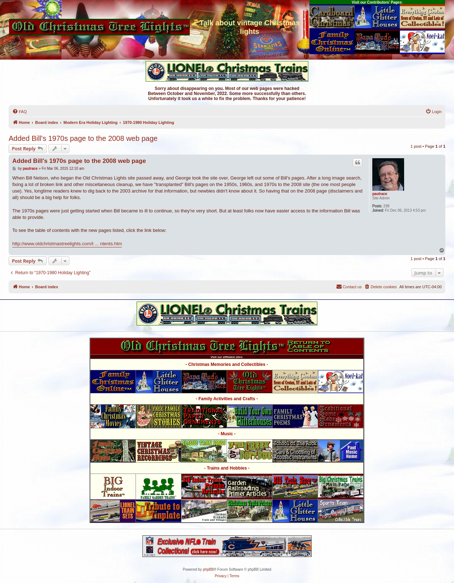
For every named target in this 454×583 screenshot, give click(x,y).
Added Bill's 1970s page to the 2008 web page (83, 138)
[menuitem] (19, 111)
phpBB (208, 569)
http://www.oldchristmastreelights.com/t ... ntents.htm (67, 243)
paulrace (379, 194)
